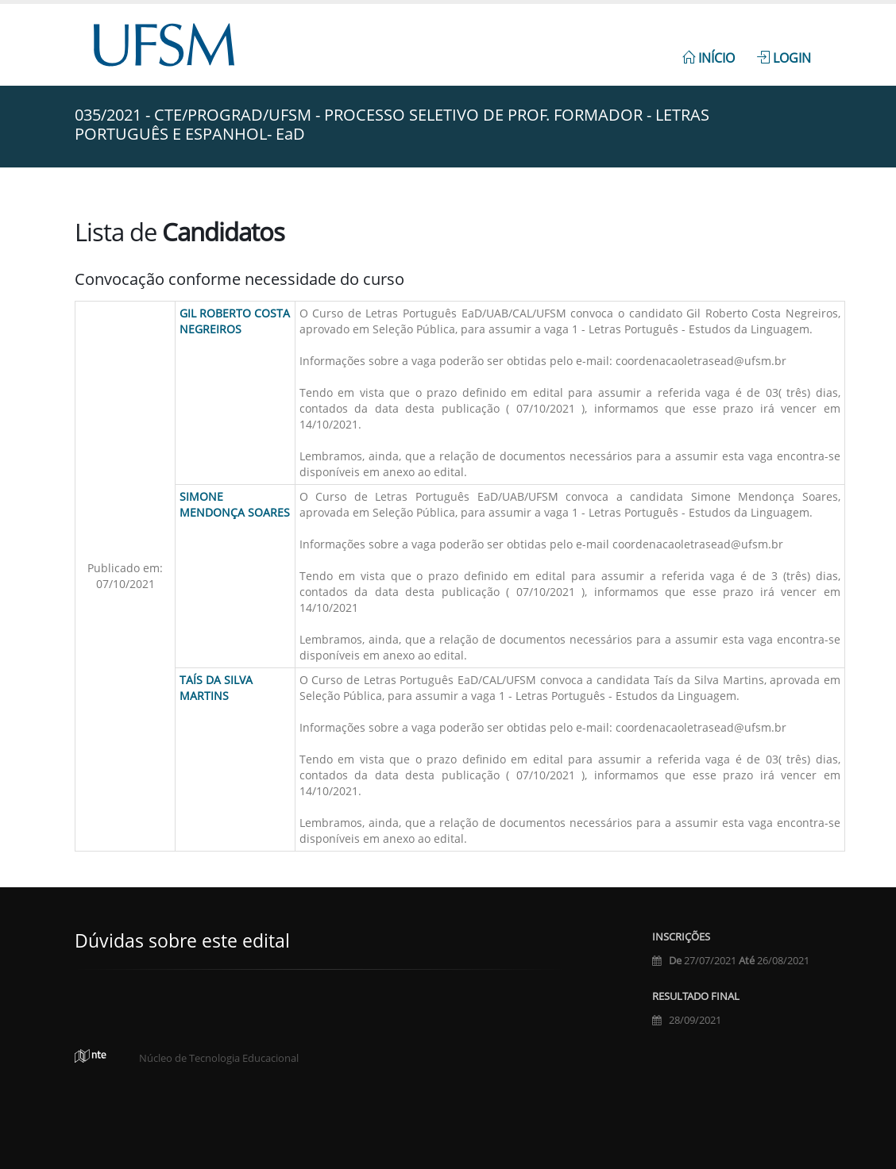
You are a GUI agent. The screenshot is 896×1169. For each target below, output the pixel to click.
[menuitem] (708, 49)
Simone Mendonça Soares (235, 504)
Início (708, 58)
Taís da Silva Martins (216, 687)
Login (784, 58)
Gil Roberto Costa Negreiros (235, 321)
